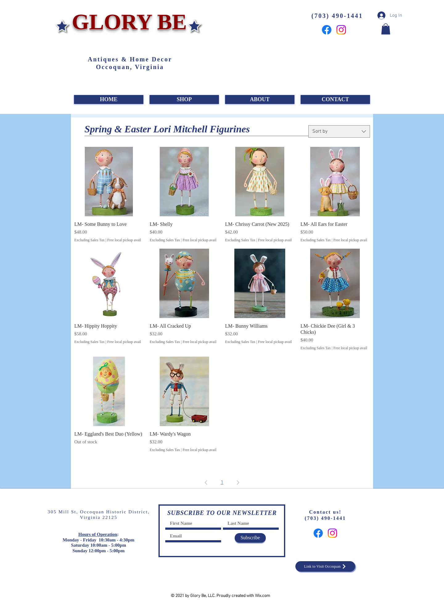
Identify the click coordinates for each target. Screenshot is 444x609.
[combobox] (339, 131)
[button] (385, 29)
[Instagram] (341, 29)
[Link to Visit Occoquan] (325, 566)
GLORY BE (126, 22)
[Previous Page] (206, 482)
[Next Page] (238, 482)
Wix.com (262, 596)
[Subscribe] (250, 538)
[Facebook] (326, 29)
